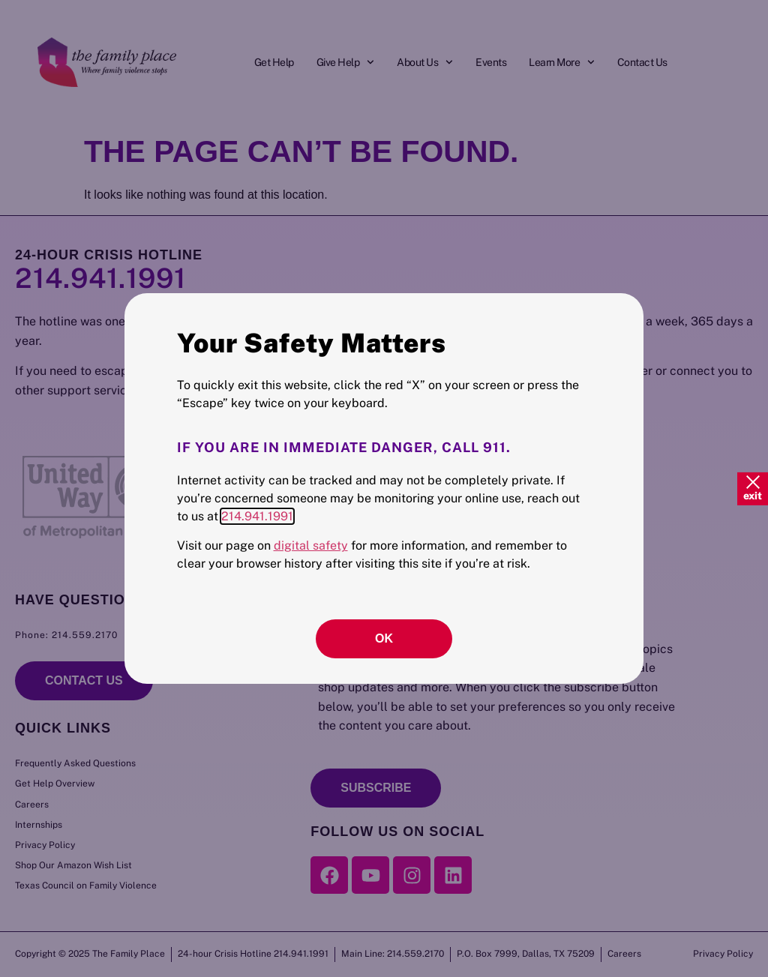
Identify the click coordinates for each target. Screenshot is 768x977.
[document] (384, 488)
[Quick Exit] (752, 488)
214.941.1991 (257, 516)
